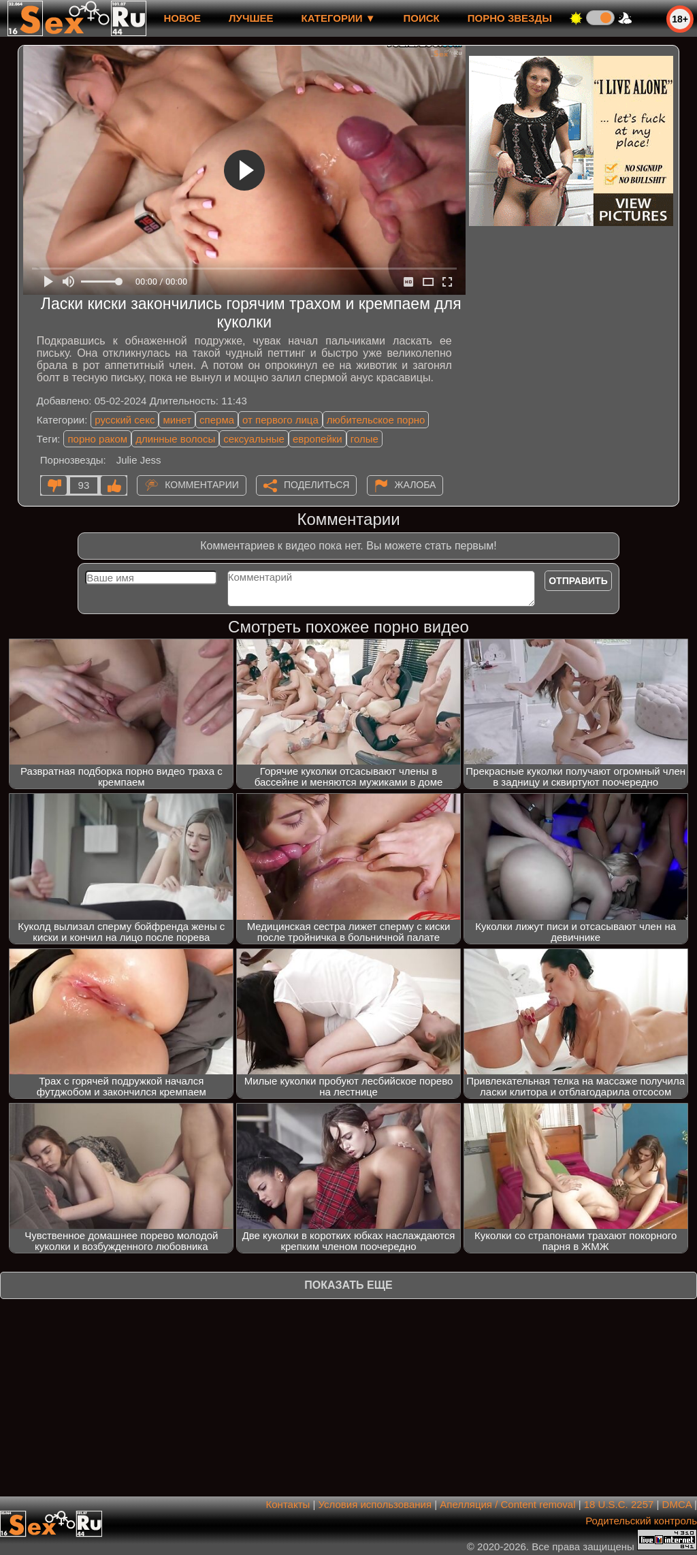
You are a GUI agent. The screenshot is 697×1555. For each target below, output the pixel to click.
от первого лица (280, 420)
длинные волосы (175, 439)
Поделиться (316, 484)
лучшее (251, 18)
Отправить (578, 580)
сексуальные (254, 439)
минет (177, 420)
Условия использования (375, 1504)
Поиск (422, 18)
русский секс (125, 420)
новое (182, 18)
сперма (216, 420)
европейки (317, 439)
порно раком (97, 439)
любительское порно (376, 420)
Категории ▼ (339, 18)
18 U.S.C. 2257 (619, 1504)
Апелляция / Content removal (507, 1504)
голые (364, 439)
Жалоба (415, 484)
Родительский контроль (641, 1520)
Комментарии (202, 484)
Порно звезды (510, 18)
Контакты (288, 1504)
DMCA (677, 1504)
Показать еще (348, 1285)
